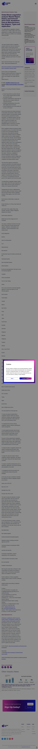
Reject (12, 378)
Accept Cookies (25, 378)
